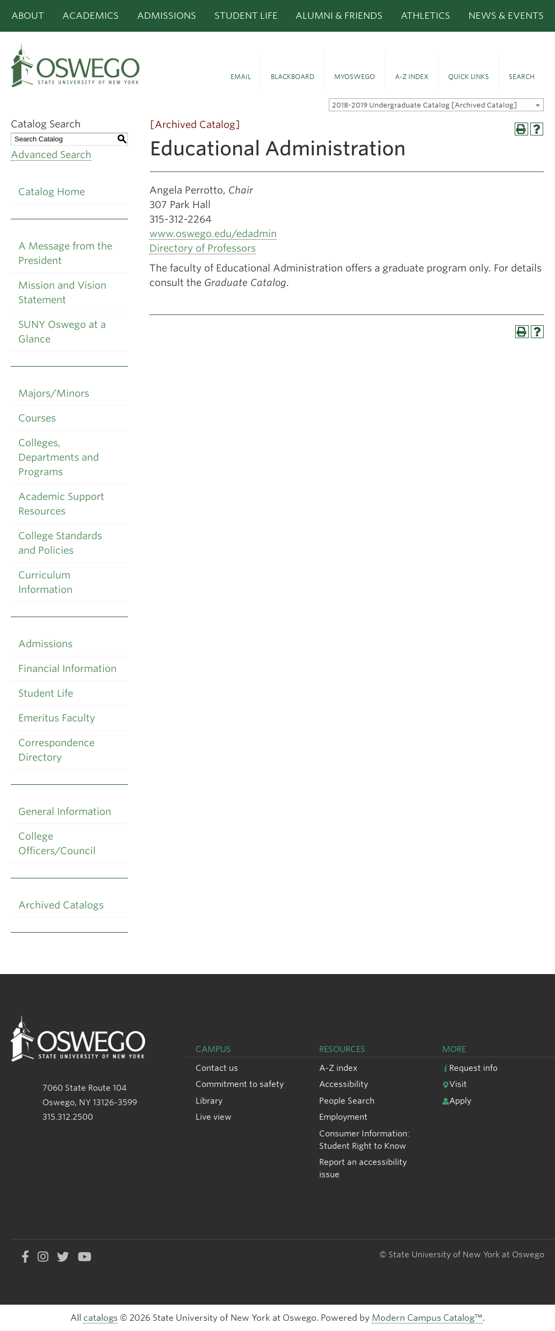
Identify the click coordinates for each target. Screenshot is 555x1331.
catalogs (100, 1318)
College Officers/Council (57, 843)
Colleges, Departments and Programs (58, 457)
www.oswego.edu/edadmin (213, 233)
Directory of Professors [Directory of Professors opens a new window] (202, 248)
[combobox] (436, 104)
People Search (346, 1101)
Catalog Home (51, 191)
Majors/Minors (53, 393)
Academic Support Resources (61, 504)
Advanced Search (51, 154)
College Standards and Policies (60, 543)
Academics (90, 15)
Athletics (425, 15)
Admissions (166, 15)
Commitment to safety (240, 1084)
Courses (37, 418)
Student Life (246, 15)
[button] (241, 70)
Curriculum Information (45, 582)
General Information (64, 811)
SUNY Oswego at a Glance (62, 332)
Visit (454, 1084)
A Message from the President (65, 253)
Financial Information (67, 668)
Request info (470, 1068)
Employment (343, 1117)
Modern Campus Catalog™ (427, 1318)
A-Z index (338, 1068)
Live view (214, 1117)
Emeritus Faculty (56, 718)
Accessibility (343, 1084)
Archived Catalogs (61, 905)
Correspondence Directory (56, 750)
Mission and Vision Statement (62, 292)
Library (209, 1101)
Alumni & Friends (339, 15)
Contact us (217, 1068)
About (27, 15)
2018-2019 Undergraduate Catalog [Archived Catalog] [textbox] (424, 105)
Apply (456, 1101)
